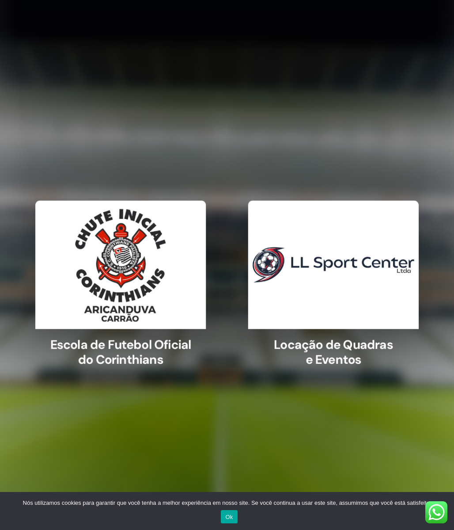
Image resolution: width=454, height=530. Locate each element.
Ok (229, 517)
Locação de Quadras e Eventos (328, 347)
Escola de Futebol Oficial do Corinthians (126, 347)
